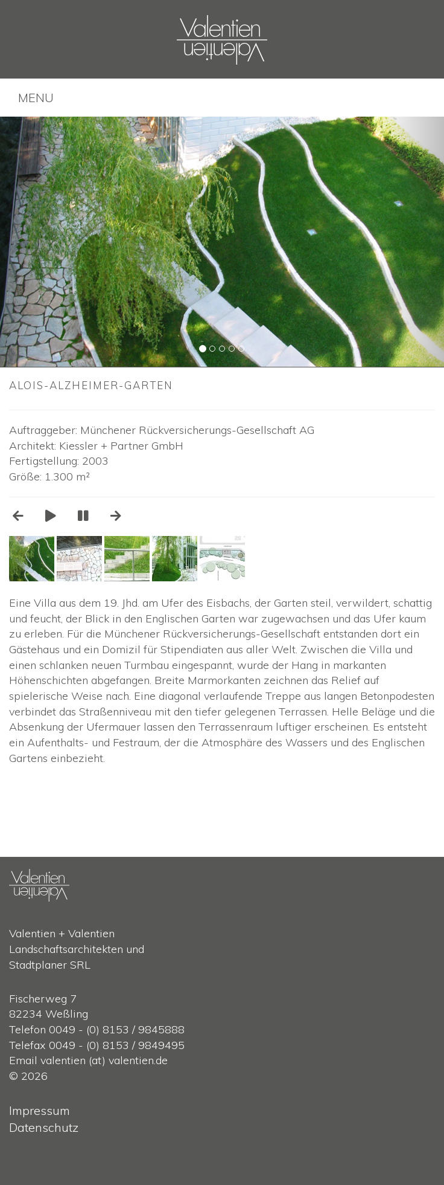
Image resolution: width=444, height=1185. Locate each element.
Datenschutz (43, 1127)
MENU (36, 97)
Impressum (39, 1110)
